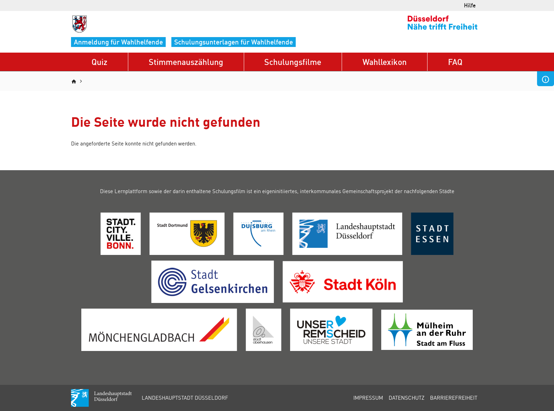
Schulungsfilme (292, 61)
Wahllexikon (385, 61)
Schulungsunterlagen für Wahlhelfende (233, 41)
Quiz (99, 61)
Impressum (368, 397)
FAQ (455, 61)
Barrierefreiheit (453, 397)
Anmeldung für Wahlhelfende (118, 41)
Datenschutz (406, 397)
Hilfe (470, 5)
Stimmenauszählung (186, 61)
